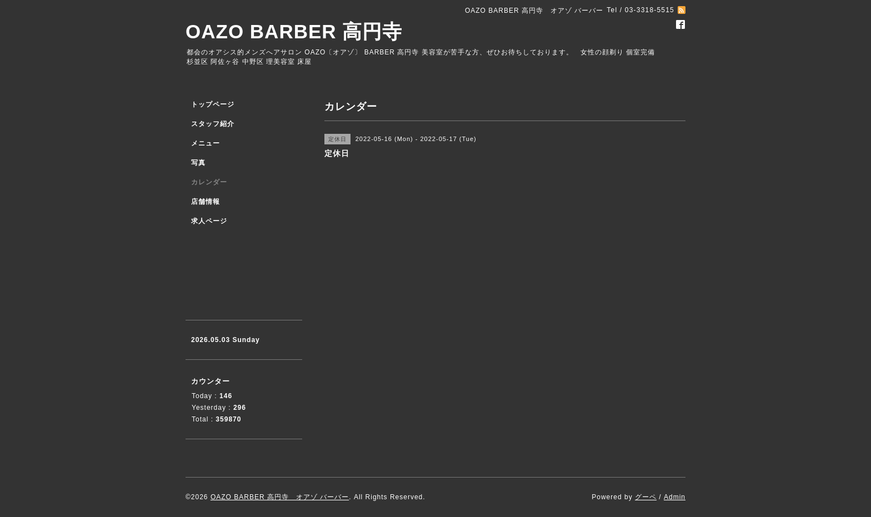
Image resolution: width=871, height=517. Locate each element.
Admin (674, 497)
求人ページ (209, 221)
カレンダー (209, 182)
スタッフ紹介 (212, 124)
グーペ (646, 497)
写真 (198, 163)
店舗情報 (205, 201)
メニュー (205, 143)
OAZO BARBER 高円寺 (294, 31)
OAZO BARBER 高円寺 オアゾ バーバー (280, 497)
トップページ (212, 104)
